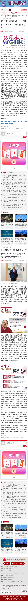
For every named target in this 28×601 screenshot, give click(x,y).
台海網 (13, 586)
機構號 (12, 577)
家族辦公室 (19, 128)
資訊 (2, 581)
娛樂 (10, 575)
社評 (4, 570)
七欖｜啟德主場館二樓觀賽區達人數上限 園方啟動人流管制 (14, 183)
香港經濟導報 (16, 585)
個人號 (9, 577)
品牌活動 (15, 563)
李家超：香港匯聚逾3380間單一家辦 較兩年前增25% (20, 240)
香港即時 (2, 31)
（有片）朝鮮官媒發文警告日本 (11, 198)
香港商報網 (8, 585)
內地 (7, 566)
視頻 (2, 568)
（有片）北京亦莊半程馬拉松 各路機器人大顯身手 (14, 201)
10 (2, 208)
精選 (10, 568)
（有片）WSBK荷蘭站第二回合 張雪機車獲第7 (14, 195)
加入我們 (23, 596)
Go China (3, 573)
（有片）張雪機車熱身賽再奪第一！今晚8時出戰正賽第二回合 (14, 176)
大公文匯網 (3, 18)
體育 (7, 575)
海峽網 (7, 586)
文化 (4, 575)
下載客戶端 (25, 9)
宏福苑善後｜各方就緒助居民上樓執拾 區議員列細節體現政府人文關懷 (14, 205)
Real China (21, 573)
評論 (24, 136)
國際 (16, 566)
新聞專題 (5, 579)
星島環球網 (21, 585)
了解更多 (14, 168)
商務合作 (17, 596)
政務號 (5, 577)
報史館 (22, 563)
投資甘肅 (7, 588)
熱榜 (4, 173)
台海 (13, 566)
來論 (7, 570)
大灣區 (10, 566)
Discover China (9, 573)
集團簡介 (7, 563)
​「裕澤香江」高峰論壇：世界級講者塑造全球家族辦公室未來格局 (7, 240)
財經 (18, 566)
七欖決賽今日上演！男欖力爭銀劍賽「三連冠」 (14, 180)
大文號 (2, 577)
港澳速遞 (17, 581)
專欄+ (5, 581)
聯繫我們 (12, 596)
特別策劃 (10, 579)
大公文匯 (14, 13)
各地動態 (13, 581)
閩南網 (10, 586)
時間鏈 (11, 173)
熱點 (4, 568)
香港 (10, 18)
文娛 (2, 575)
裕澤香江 (12, 128)
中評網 (24, 585)
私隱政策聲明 (5, 596)
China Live (15, 573)
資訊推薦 (8, 581)
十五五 (25, 437)
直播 (7, 568)
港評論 (10, 570)
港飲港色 (13, 575)
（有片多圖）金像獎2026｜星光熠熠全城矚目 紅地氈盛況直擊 (14, 187)
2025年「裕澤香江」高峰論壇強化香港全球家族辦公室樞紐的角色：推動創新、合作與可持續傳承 (21, 224)
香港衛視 (11, 585)
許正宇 (7, 128)
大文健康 (21, 581)
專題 (2, 579)
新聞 (7, 18)
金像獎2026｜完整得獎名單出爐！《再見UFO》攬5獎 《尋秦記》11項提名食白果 (14, 191)
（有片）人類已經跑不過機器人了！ (12, 208)
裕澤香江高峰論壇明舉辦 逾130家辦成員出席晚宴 (7, 224)
